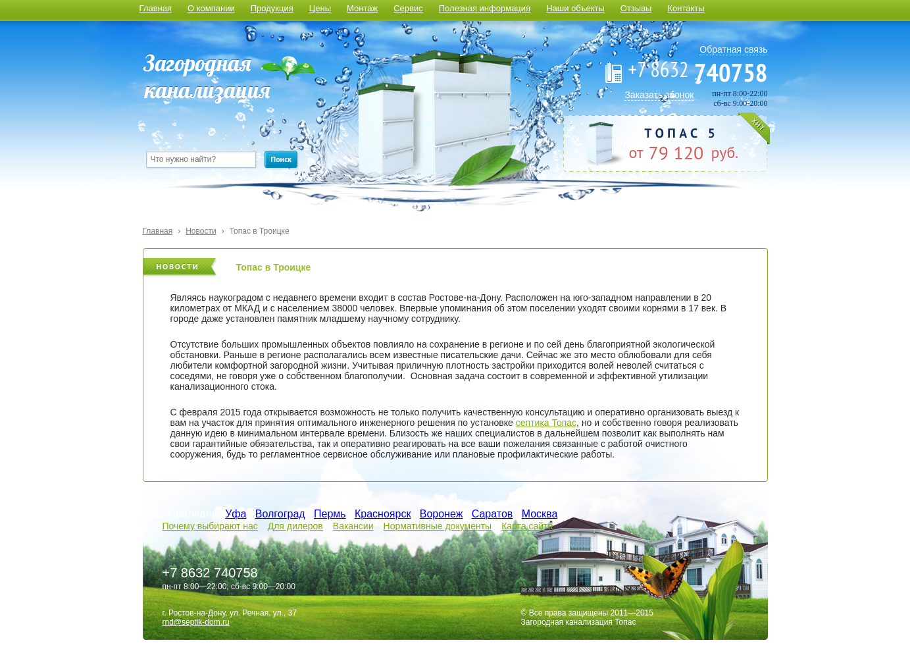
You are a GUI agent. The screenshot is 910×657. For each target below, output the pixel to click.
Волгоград (280, 513)
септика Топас (546, 422)
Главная (155, 8)
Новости (201, 231)
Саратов (492, 513)
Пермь (330, 513)
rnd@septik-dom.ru (196, 622)
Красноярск (383, 513)
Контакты (685, 8)
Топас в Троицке (260, 231)
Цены (320, 8)
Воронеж (441, 513)
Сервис (408, 8)
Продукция (272, 8)
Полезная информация (484, 8)
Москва (540, 513)
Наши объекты (575, 8)
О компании (211, 8)
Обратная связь (733, 49)
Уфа (235, 513)
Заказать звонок (659, 95)
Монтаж (362, 8)
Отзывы (636, 8)
